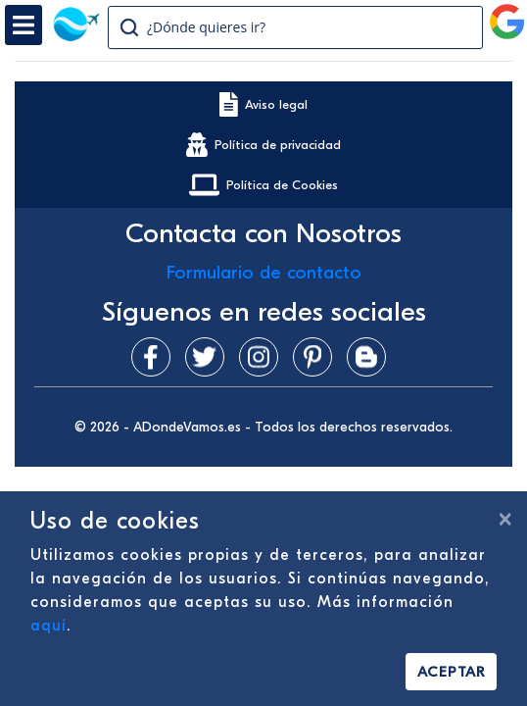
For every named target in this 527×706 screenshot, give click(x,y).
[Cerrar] (504, 518)
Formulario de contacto (264, 272)
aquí (48, 625)
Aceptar (451, 672)
